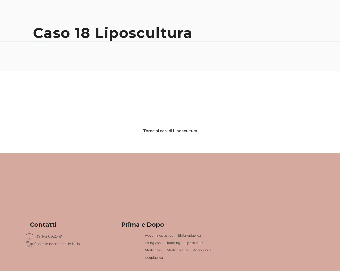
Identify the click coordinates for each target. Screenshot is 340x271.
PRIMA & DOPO (128, 239)
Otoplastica (154, 257)
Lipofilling (173, 243)
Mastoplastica (177, 250)
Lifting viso (153, 243)
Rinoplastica (202, 250)
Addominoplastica (159, 235)
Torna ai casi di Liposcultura (170, 131)
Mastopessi (153, 250)
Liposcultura (194, 243)
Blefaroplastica (189, 235)
